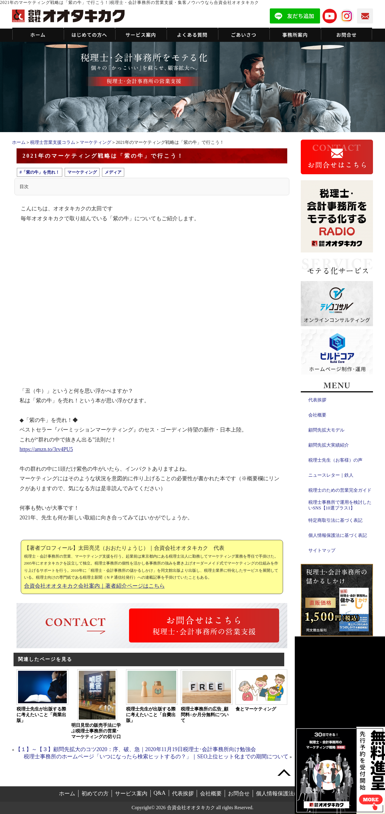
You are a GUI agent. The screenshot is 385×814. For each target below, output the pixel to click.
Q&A (160, 793)
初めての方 (95, 794)
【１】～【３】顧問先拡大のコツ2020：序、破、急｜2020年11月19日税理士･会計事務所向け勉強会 (135, 749)
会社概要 (317, 415)
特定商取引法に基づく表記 (335, 520)
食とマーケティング (256, 709)
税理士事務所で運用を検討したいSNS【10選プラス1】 (339, 505)
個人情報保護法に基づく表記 (337, 535)
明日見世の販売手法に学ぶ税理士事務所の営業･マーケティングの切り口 (96, 731)
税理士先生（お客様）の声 (335, 460)
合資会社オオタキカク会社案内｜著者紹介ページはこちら (94, 586)
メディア (113, 172)
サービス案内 (131, 794)
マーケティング (95, 142)
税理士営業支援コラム (52, 142)
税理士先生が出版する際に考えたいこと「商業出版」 (41, 715)
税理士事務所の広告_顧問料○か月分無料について (205, 715)
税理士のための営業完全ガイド (339, 490)
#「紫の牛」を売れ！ (40, 172)
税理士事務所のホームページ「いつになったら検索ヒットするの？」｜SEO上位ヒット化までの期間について (156, 757)
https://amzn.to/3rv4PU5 (46, 449)
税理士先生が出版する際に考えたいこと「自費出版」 (151, 715)
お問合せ (239, 794)
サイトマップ (321, 550)
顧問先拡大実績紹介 (328, 445)
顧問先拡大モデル (326, 430)
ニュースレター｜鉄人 (330, 475)
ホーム (19, 142)
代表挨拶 (317, 400)
